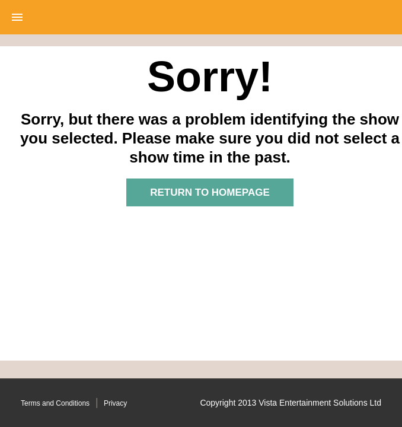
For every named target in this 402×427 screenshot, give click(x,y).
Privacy (115, 403)
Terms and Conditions (55, 403)
